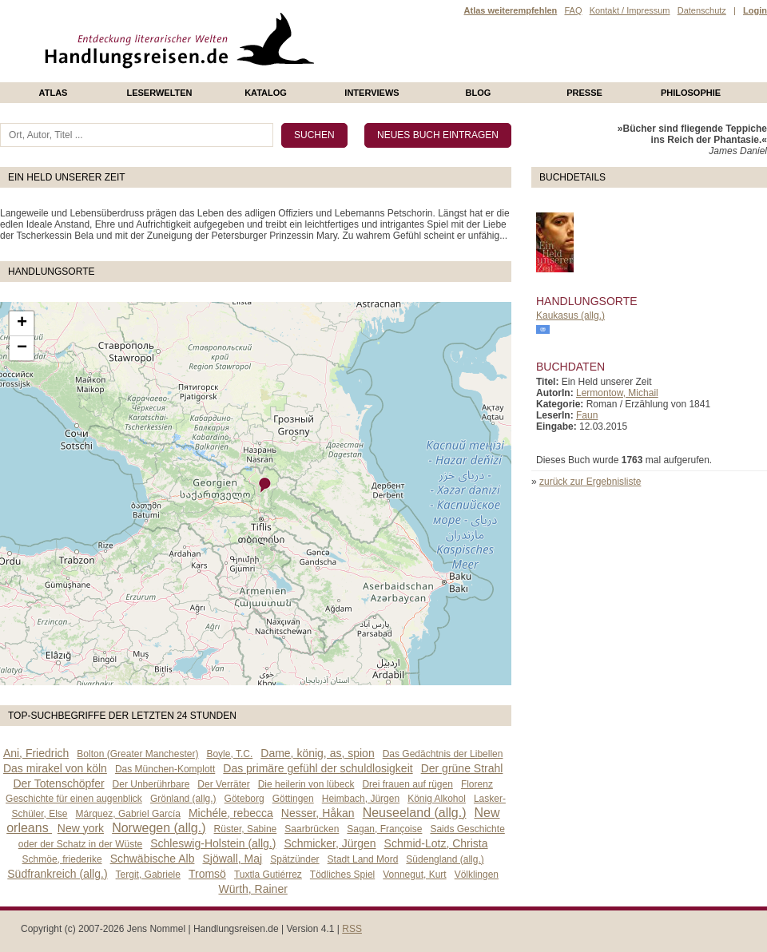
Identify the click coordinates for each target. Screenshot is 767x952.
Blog (478, 92)
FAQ (573, 10)
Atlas (53, 92)
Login (755, 10)
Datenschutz (702, 10)
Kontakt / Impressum (630, 10)
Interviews (371, 92)
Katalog (265, 92)
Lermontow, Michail (617, 393)
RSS (352, 928)
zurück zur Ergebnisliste (590, 481)
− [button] (22, 348)
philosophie (691, 92)
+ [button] (22, 323)
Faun (587, 415)
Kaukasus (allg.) (570, 315)
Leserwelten (159, 92)
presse (584, 92)
